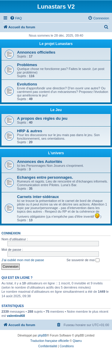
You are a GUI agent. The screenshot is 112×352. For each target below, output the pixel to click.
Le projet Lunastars (56, 44)
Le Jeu (56, 110)
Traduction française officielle (49, 340)
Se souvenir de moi (83, 260)
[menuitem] (16, 18)
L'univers (56, 153)
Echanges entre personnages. (45, 177)
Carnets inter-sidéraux (38, 196)
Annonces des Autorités (39, 161)
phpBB (42, 335)
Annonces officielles (36, 52)
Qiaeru (77, 340)
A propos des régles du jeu (42, 118)
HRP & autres (29, 131)
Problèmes (27, 65)
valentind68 (16, 315)
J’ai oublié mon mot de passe (22, 260)
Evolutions (27, 84)
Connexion (11, 233)
